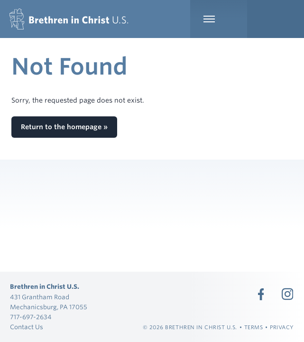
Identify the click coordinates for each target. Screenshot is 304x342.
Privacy (282, 327)
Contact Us (26, 327)
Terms (253, 327)
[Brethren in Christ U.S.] (69, 19)
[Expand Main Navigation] (218, 19)
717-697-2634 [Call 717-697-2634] (31, 317)
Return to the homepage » (64, 127)
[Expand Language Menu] (275, 19)
